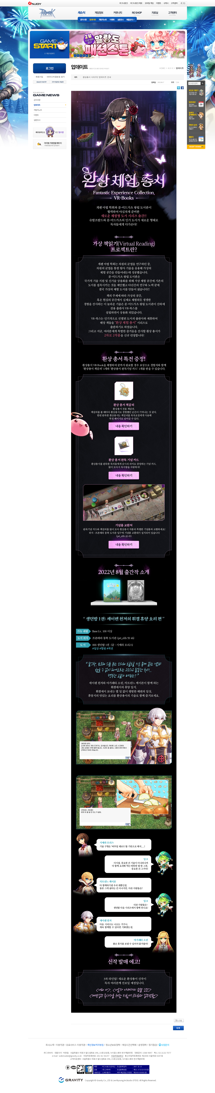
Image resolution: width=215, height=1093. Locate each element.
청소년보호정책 (113, 1044)
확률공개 (131, 20)
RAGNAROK (47, 13)
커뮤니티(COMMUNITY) (118, 13)
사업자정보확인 (117, 1055)
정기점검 (153, 1044)
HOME (162, 68)
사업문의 (165, 1044)
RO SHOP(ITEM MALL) (137, 13)
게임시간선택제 (129, 1044)
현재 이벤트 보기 (90, 55)
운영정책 (142, 1044)
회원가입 (39, 76)
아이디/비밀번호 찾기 (55, 76)
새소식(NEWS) (81, 13)
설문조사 (120, 20)
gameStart (49, 41)
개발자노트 (102, 20)
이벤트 (112, 20)
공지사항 (83, 20)
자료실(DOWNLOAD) (155, 13)
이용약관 (60, 1044)
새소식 (170, 68)
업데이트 (92, 20)
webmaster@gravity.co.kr (70, 1055)
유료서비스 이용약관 (75, 1044)
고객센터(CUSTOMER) (172, 13)
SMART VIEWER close (196, 147)
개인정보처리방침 (95, 1044)
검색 (202, 83)
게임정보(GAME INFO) (99, 13)
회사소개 (50, 1044)
